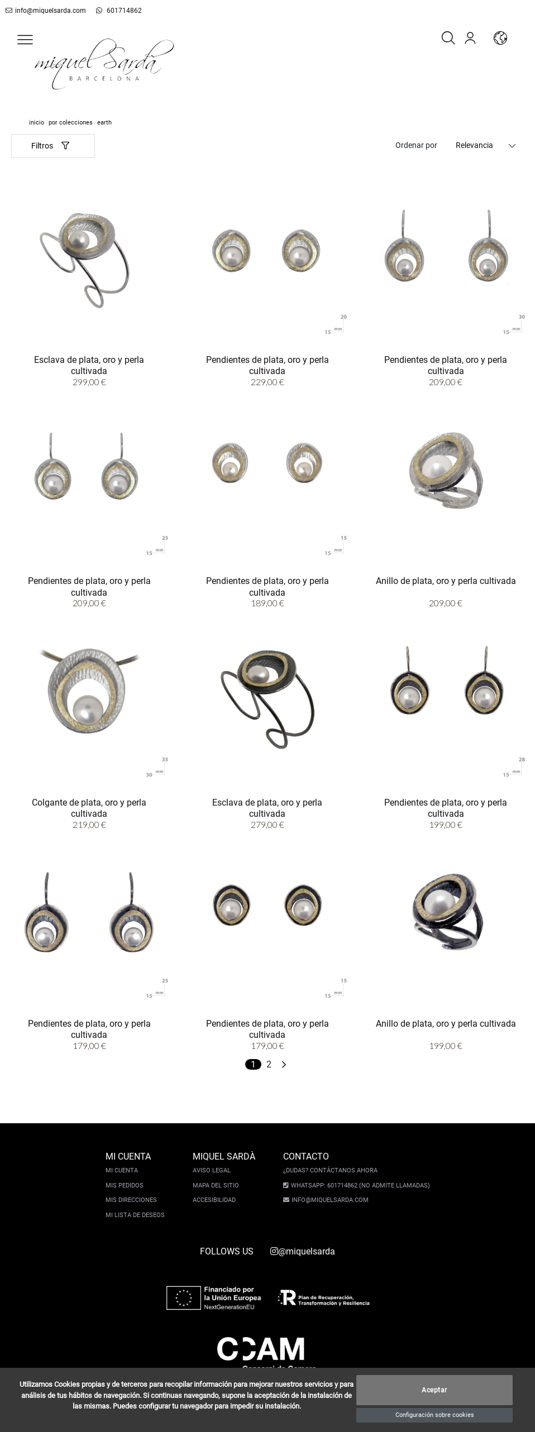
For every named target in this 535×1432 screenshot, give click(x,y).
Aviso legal (213, 1170)
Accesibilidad (215, 1200)
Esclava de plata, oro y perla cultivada (89, 364)
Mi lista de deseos (136, 1215)
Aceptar (434, 1390)
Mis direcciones (132, 1200)
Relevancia (474, 145)
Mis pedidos (126, 1185)
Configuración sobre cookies (434, 1415)
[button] (25, 39)
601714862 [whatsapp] (112, 11)
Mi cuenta (123, 1170)
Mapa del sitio (217, 1185)
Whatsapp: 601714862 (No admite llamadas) (358, 1185)
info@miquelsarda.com (44, 11)
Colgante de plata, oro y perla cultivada (89, 807)
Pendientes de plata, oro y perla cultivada (267, 364)
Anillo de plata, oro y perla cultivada (446, 580)
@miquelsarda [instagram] (303, 1251)
